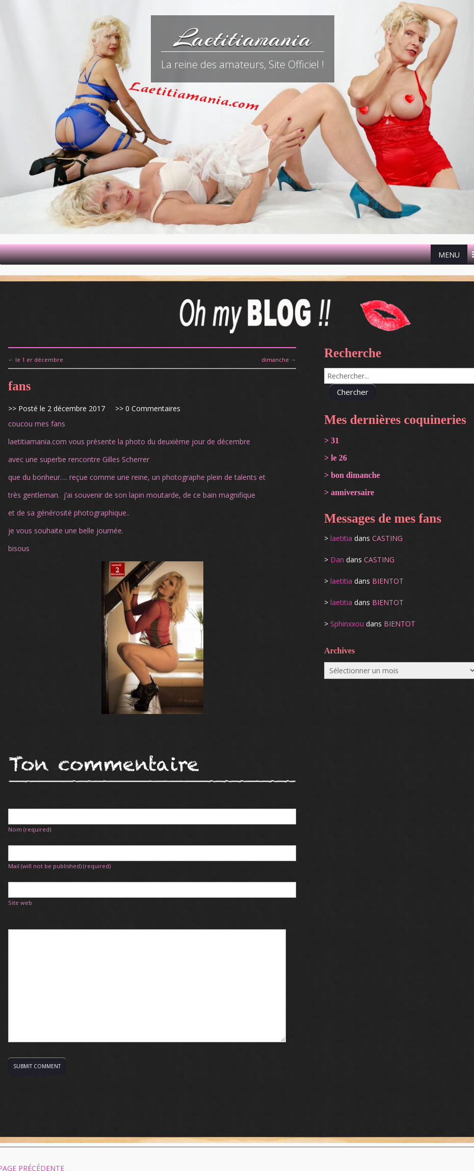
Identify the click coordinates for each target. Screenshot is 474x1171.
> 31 (331, 440)
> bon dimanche (352, 475)
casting (387, 538)
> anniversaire (349, 492)
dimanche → (278, 359)
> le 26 (335, 457)
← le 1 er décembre (35, 359)
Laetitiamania (243, 38)
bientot (388, 581)
